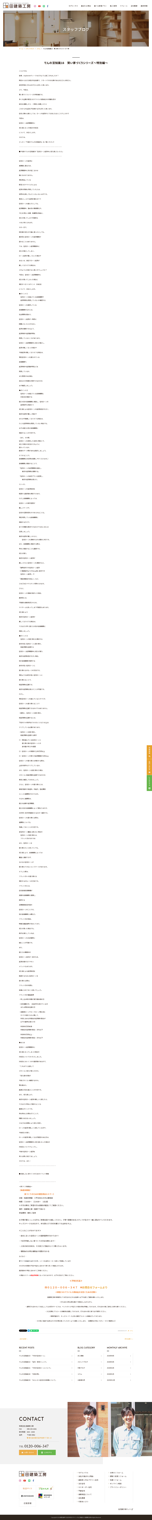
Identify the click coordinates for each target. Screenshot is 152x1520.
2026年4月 (110, 1356)
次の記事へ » (129, 1339)
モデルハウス (83, 1473)
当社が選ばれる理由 (85, 1476)
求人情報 (80, 1356)
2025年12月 (111, 1380)
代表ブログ (81, 1368)
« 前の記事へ (23, 1339)
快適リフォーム (116, 1480)
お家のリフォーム (116, 1473)
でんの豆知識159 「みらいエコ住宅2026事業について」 (38, 1380)
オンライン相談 (116, 1483)
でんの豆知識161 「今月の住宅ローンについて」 (35, 1368)
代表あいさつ (83, 1501)
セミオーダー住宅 (85, 1487)
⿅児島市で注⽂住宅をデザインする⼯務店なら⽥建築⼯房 (75, 1517)
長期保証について (85, 1494)
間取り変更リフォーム (118, 1476)
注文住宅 (81, 1483)
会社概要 (81, 1498)
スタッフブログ (83, 1362)
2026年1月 (110, 1374)
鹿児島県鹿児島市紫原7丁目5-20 (40, 1438)
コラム (131, 1330)
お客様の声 (81, 1380)
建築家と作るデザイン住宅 (88, 1480)
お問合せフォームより (94, 1287)
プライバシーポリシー (118, 1487)
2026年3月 (110, 1362)
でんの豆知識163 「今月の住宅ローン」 (32, 1356)
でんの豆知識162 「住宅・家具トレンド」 (33, 1362)
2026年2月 (110, 1368)
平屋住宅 (81, 1491)
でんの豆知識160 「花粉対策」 (29, 1374)
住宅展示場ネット (124, 1509)
